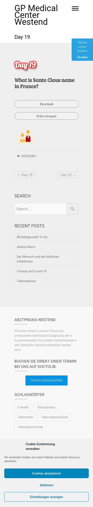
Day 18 (24, 175)
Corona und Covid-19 (32, 271)
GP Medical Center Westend (36, 15)
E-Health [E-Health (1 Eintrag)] (23, 407)
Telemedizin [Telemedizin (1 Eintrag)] (26, 417)
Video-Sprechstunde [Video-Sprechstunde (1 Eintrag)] (54, 417)
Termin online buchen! (46, 380)
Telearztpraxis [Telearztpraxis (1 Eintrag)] (46, 407)
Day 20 (68, 175)
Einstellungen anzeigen (46, 497)
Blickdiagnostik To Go (32, 237)
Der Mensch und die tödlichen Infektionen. (38, 259)
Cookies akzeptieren (46, 473)
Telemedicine (26, 281)
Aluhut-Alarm (26, 247)
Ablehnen (46, 485)
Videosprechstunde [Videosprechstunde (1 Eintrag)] (30, 427)
